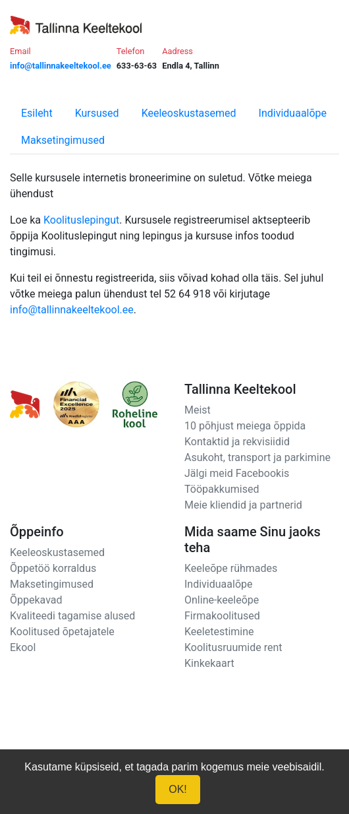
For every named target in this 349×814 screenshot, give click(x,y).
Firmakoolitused (222, 616)
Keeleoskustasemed (189, 113)
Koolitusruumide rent (233, 647)
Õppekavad (36, 600)
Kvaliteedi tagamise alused (72, 616)
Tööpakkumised (221, 489)
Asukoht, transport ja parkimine (257, 457)
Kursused (97, 113)
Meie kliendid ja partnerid (243, 505)
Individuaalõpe (293, 113)
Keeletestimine (219, 631)
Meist (197, 410)
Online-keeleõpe (221, 600)
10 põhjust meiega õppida (245, 426)
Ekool (23, 647)
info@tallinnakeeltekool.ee (72, 309)
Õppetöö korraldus (53, 568)
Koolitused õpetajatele (62, 631)
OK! (178, 789)
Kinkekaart (209, 663)
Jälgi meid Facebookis (236, 473)
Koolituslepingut (81, 220)
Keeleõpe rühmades (230, 568)
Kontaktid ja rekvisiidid (237, 441)
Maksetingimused (63, 140)
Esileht (37, 113)
